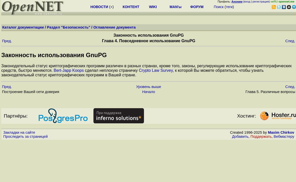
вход (247, 1)
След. (290, 41)
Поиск (219, 7)
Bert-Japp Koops (69, 70)
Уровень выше (148, 87)
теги (229, 7)
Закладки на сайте (19, 132)
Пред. (7, 41)
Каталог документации (23, 27)
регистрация (261, 1)
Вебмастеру (284, 136)
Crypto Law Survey (156, 70)
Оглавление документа (114, 27)
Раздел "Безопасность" (68, 27)
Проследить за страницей (25, 136)
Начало (148, 92)
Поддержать (261, 136)
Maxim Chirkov (281, 132)
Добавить (240, 136)
